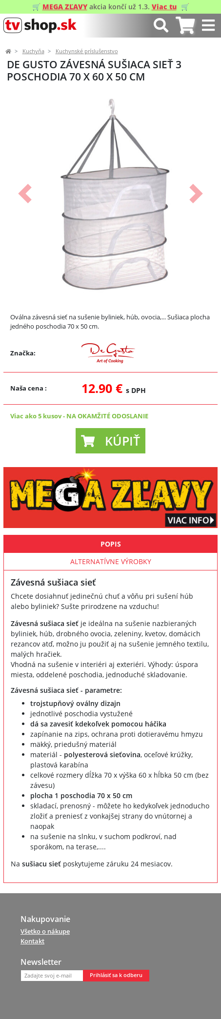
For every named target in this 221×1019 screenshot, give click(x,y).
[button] (24, 194)
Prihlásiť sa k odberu (116, 975)
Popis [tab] (110, 544)
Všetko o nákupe (45, 931)
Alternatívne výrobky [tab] (110, 561)
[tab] (185, 26)
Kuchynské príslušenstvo (87, 51)
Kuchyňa (33, 51)
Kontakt (32, 941)
